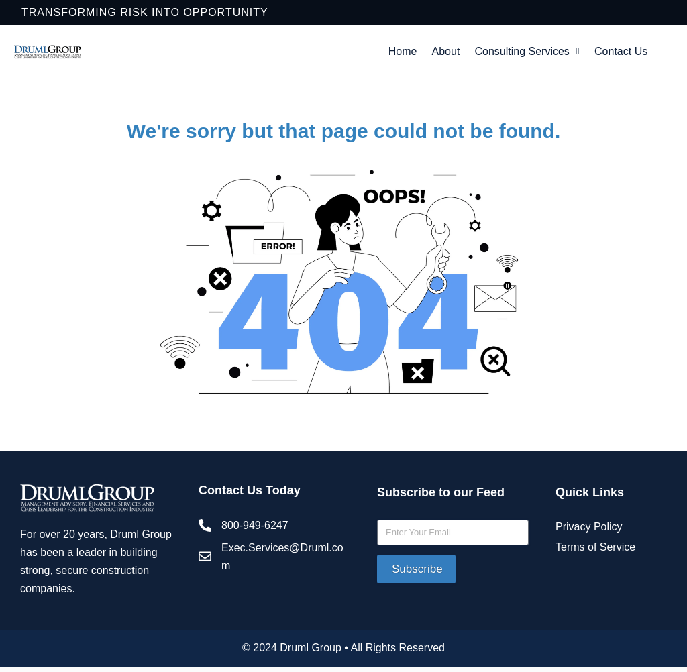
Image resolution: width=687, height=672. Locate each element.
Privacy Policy (589, 563)
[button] (568, 54)
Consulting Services (568, 54)
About (476, 54)
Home (425, 54)
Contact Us (518, 85)
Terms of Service (595, 583)
